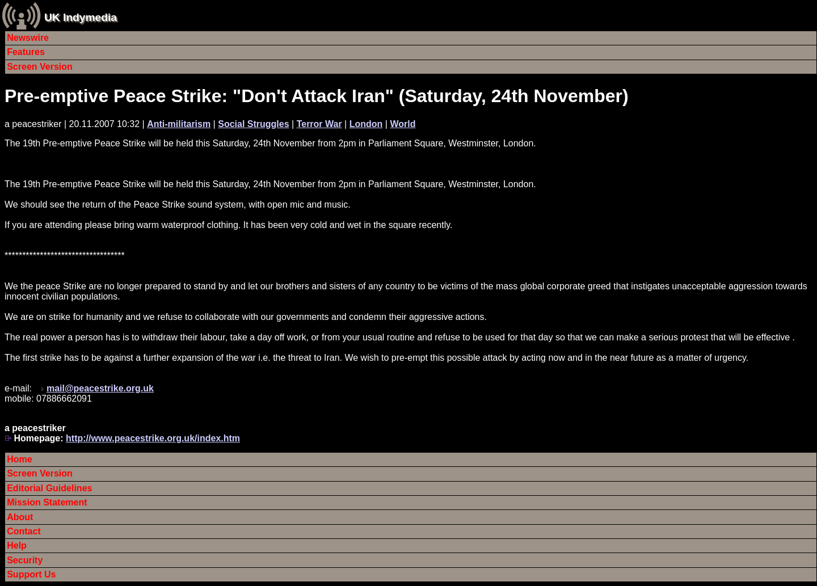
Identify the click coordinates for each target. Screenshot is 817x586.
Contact (24, 531)
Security (25, 560)
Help (17, 545)
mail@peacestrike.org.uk (100, 388)
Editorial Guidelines (49, 488)
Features (26, 52)
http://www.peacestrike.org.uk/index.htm (153, 438)
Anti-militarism (178, 124)
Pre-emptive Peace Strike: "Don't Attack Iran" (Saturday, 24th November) (317, 96)
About (20, 517)
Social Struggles (253, 124)
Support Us (31, 574)
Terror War (319, 124)
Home (19, 459)
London (366, 124)
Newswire (28, 38)
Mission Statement (47, 502)
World (402, 124)
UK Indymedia (80, 17)
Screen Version (40, 66)
